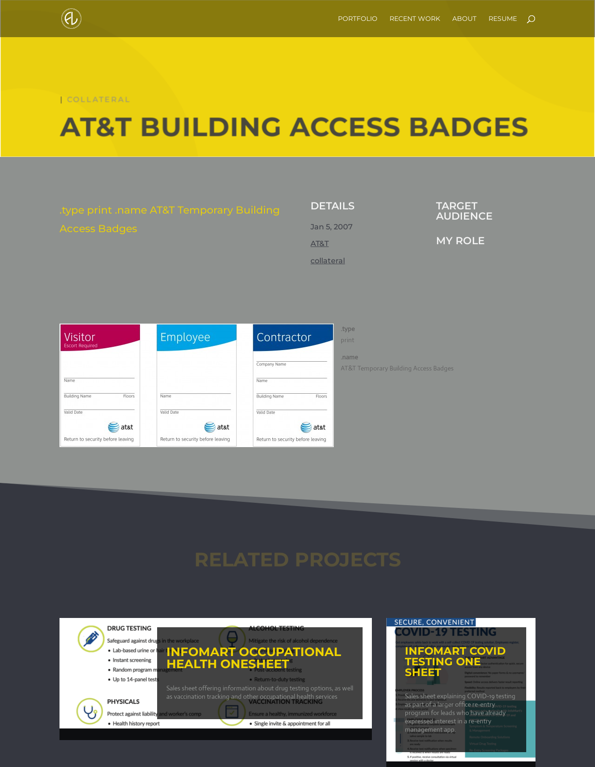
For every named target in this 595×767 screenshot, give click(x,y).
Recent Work (415, 19)
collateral (100, 100)
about (464, 19)
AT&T (320, 243)
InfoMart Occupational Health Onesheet (249, 657)
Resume (503, 19)
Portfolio (357, 19)
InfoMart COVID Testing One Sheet (455, 661)
